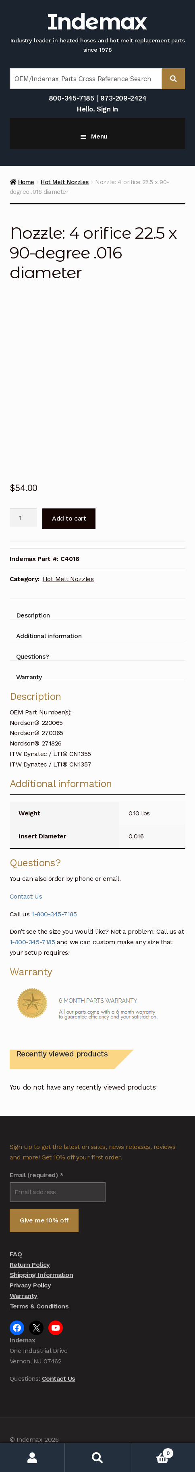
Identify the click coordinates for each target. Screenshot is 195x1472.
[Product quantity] (23, 517)
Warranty (23, 1296)
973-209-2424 (123, 98)
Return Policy (30, 1264)
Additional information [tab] (49, 636)
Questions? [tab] (32, 656)
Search (97, 1457)
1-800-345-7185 (54, 914)
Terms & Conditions (39, 1306)
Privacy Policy (30, 1285)
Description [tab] (33, 615)
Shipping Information (41, 1275)
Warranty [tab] (29, 677)
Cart (152, 1452)
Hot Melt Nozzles (64, 182)
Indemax (96, 21)
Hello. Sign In (97, 109)
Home (26, 182)
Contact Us (26, 896)
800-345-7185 (71, 98)
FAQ (16, 1254)
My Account (32, 1457)
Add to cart (69, 518)
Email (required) (37, 1175)
